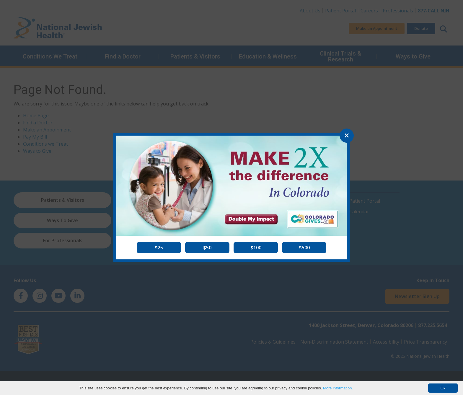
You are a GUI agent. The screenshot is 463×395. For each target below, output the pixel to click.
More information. (338, 388)
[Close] (347, 136)
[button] (159, 247)
